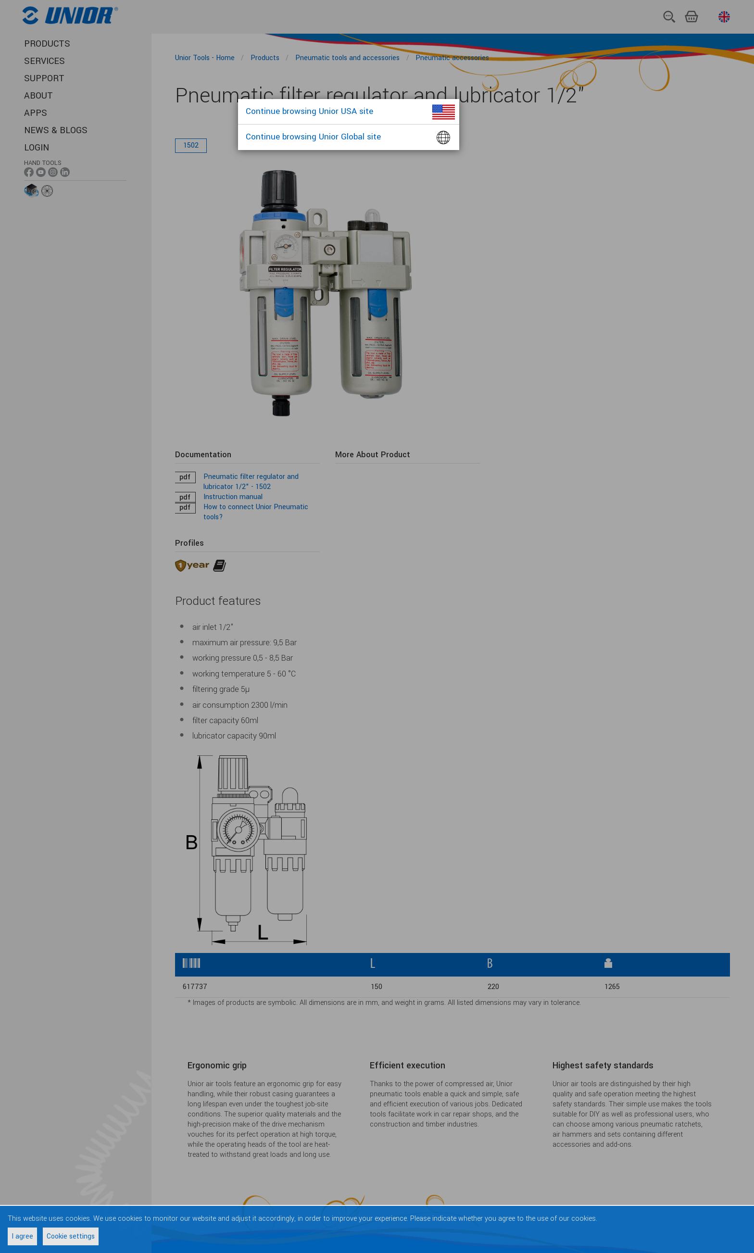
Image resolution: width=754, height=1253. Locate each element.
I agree (22, 1236)
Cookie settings (71, 1236)
